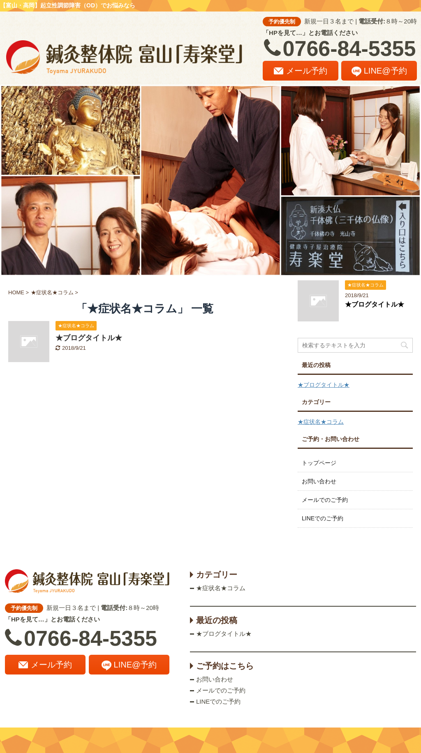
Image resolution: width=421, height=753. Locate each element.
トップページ (319, 463)
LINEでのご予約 (322, 518)
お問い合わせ (319, 481)
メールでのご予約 (325, 500)
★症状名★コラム (321, 421)
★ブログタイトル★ (89, 338)
